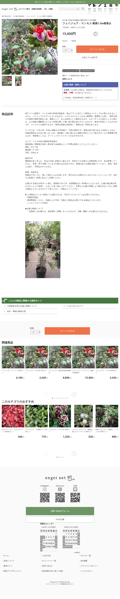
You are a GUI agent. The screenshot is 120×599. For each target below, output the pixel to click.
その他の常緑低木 (18, 16)
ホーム (6, 556)
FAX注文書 (60, 519)
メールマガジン (86, 571)
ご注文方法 (46, 556)
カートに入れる (97, 49)
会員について (9, 561)
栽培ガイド (8, 566)
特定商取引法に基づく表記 (52, 571)
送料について (67, 79)
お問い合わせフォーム (60, 511)
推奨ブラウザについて (12, 571)
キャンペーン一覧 (49, 561)
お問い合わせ (47, 566)
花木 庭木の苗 (6, 16)
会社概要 (83, 561)
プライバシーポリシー (89, 566)
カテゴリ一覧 (85, 556)
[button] (74, 394)
